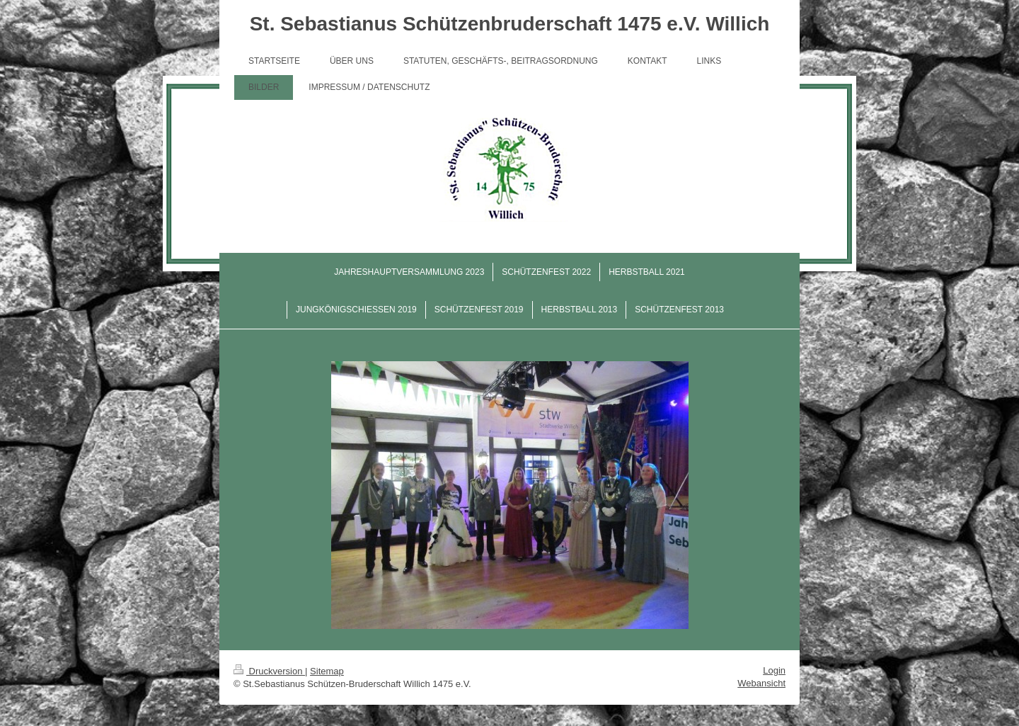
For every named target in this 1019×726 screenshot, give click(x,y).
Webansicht (761, 683)
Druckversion (269, 671)
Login (774, 670)
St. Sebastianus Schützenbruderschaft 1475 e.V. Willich (510, 24)
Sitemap (327, 671)
